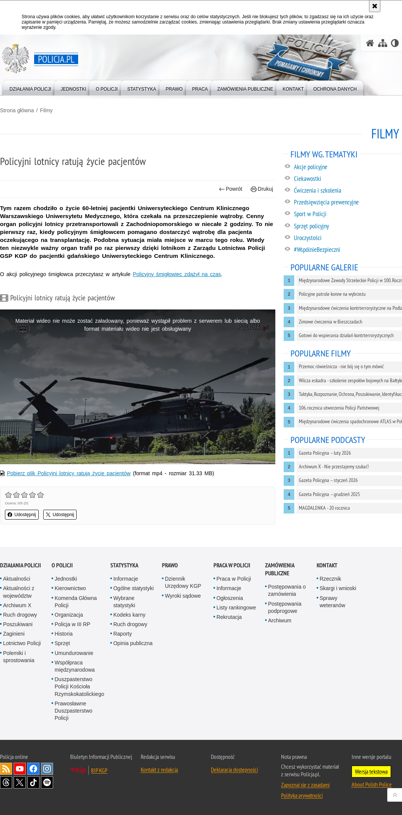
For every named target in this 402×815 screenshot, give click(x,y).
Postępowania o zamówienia (287, 590)
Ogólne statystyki (133, 588)
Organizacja (69, 615)
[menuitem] (30, 87)
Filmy (46, 110)
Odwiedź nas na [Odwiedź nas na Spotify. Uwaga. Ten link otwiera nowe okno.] (47, 782)
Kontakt (327, 565)
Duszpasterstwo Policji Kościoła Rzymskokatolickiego (79, 686)
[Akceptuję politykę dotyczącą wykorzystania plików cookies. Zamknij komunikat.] (374, 6)
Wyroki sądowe (183, 596)
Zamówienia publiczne (279, 569)
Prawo (170, 565)
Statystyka (124, 565)
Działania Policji (20, 565)
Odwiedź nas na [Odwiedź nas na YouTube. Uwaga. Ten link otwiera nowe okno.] (20, 769)
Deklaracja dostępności (234, 769)
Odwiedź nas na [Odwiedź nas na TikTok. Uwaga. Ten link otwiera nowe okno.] (33, 782)
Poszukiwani (18, 624)
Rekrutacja (229, 617)
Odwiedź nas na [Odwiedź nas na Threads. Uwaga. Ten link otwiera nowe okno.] (6, 782)
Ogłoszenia (230, 598)
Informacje (125, 579)
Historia (63, 634)
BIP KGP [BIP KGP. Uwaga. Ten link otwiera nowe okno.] (99, 770)
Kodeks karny (129, 615)
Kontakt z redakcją (159, 769)
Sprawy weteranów (332, 601)
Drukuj (262, 189)
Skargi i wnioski (338, 588)
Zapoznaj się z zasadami (305, 784)
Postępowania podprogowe (285, 607)
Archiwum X (17, 605)
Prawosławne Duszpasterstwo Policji (74, 710)
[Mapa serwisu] (382, 43)
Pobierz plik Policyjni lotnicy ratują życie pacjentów (68, 473)
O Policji (62, 565)
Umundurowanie (74, 653)
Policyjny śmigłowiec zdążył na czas (177, 274)
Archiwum (279, 620)
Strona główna (17, 110)
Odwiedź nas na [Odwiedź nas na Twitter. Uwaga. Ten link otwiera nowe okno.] (20, 782)
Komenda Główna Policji (76, 601)
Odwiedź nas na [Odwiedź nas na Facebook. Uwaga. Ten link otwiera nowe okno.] (33, 769)
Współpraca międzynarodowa (75, 666)
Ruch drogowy (20, 615)
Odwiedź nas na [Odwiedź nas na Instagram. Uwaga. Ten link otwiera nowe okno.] (47, 769)
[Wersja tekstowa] (395, 43)
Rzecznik (330, 579)
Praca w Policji (232, 565)
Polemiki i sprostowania (19, 656)
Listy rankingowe (236, 608)
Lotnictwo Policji (22, 643)
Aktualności (16, 579)
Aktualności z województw (18, 591)
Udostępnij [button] (22, 514)
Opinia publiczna (133, 643)
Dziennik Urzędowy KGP (183, 582)
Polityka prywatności (302, 795)
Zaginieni (14, 634)
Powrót (230, 189)
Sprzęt (62, 643)
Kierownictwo (70, 588)
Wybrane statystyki (124, 601)
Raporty (122, 634)
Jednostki (66, 579)
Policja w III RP (72, 624)
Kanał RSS (6, 769)
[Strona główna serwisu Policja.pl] (370, 43)
